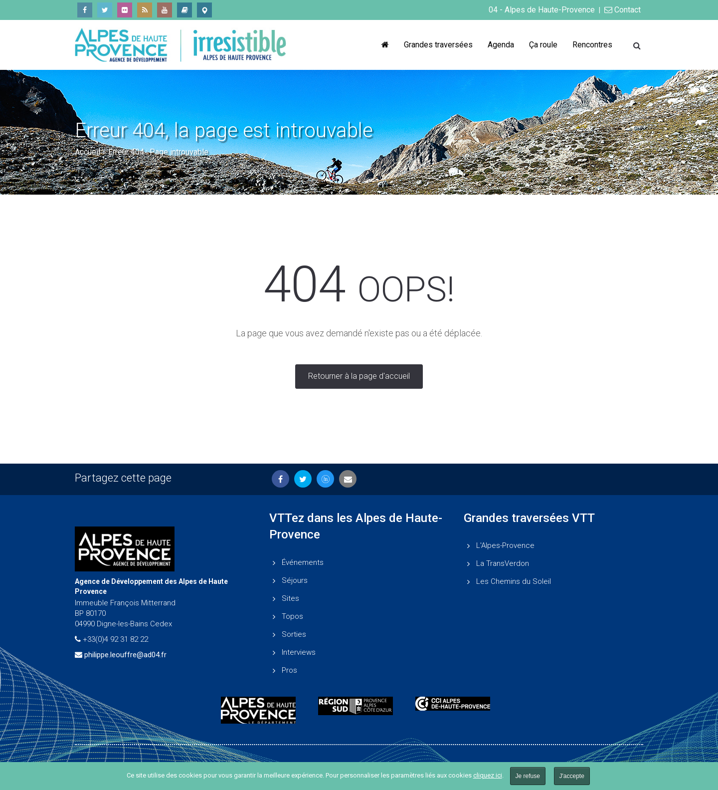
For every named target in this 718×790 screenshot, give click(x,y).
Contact (622, 9)
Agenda (501, 44)
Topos (292, 616)
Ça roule (543, 44)
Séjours (295, 580)
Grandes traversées (438, 44)
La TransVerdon (502, 563)
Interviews (299, 652)
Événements (303, 562)
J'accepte (571, 776)
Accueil (87, 152)
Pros (289, 670)
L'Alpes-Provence (505, 545)
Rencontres (592, 44)
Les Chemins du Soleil (513, 581)
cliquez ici (487, 775)
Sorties (294, 634)
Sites (290, 598)
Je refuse (528, 776)
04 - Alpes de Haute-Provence (542, 9)
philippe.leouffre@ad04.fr (125, 654)
